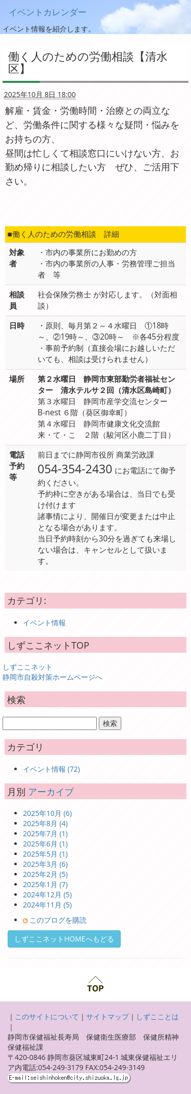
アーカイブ (51, 791)
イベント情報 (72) (51, 769)
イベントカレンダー (48, 12)
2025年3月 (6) (45, 864)
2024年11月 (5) (47, 904)
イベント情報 (44, 622)
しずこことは (157, 1016)
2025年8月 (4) (45, 823)
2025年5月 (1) (45, 854)
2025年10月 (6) (47, 813)
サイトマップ (107, 1016)
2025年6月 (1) (45, 843)
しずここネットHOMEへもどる (64, 939)
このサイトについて (47, 1016)
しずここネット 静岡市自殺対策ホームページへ (52, 672)
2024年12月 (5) (47, 894)
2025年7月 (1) (45, 833)
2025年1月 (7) (45, 884)
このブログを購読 (58, 920)
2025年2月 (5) (45, 874)
